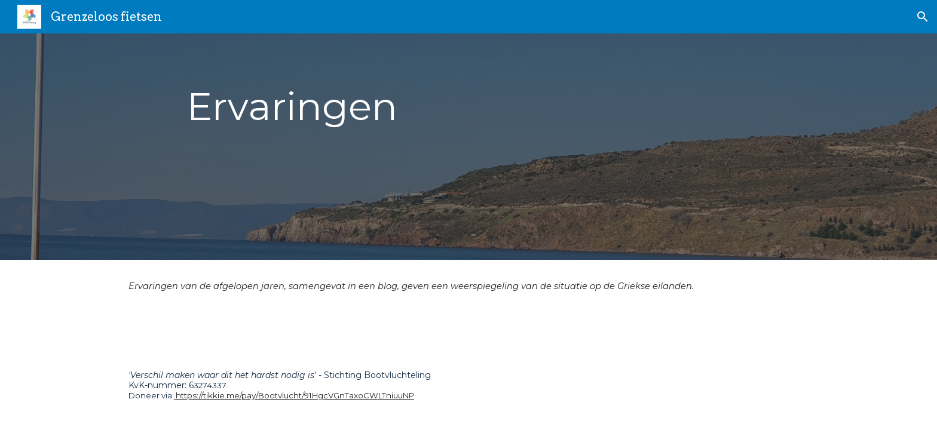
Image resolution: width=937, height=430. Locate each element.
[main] (468, 146)
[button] (922, 16)
